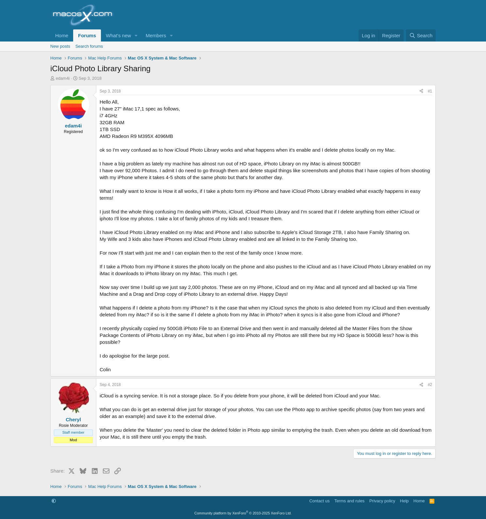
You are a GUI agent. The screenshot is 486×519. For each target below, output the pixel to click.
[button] (136, 35)
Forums (87, 35)
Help (404, 500)
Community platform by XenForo (243, 513)
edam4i (63, 78)
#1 (430, 91)
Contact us (319, 500)
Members (156, 35)
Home (61, 35)
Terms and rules (349, 500)
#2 (430, 384)
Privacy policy (382, 500)
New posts (60, 46)
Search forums (89, 46)
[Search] (421, 35)
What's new (118, 35)
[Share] (421, 91)
